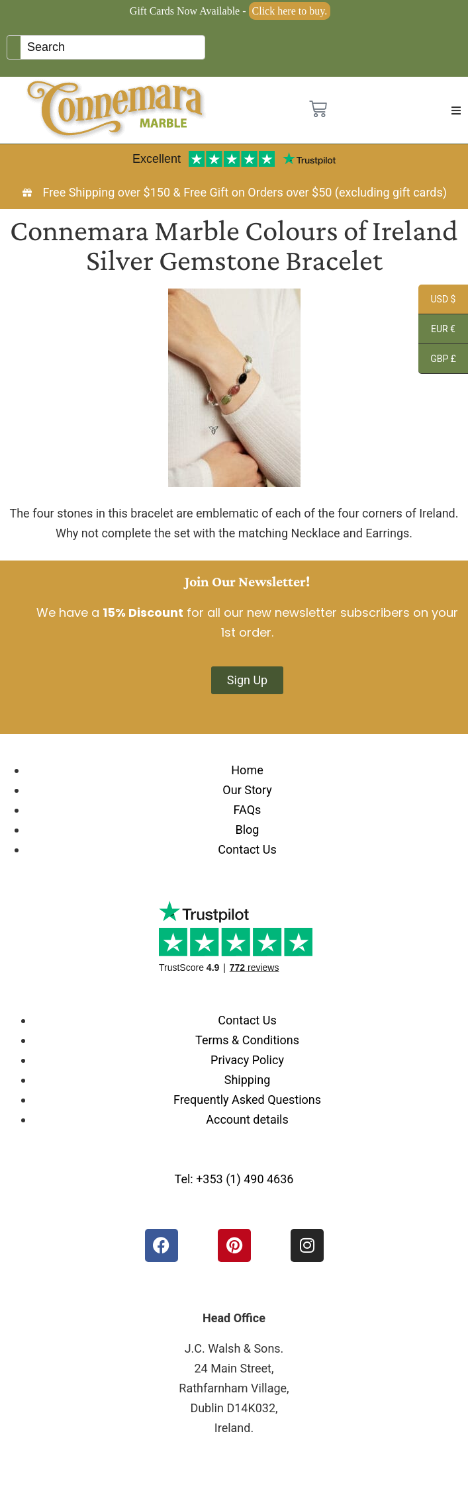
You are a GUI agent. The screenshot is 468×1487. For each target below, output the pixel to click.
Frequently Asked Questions (247, 1099)
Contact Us (247, 849)
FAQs (247, 810)
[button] (456, 110)
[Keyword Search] (113, 47)
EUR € (436, 331)
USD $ (436, 301)
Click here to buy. (290, 11)
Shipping (247, 1080)
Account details (247, 1119)
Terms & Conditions (247, 1040)
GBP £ (437, 360)
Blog (247, 829)
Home (247, 770)
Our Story (246, 790)
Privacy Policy (247, 1060)
